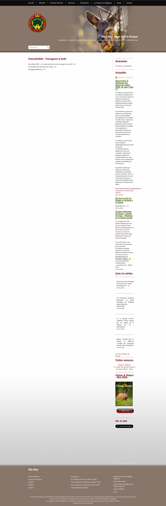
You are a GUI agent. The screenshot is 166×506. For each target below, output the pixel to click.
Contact (129, 3)
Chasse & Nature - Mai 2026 (124, 376)
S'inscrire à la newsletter (123, 66)
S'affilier (31, 482)
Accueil (31, 3)
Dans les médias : (124, 275)
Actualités (120, 73)
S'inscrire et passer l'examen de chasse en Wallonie (122, 232)
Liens (115, 492)
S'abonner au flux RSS (124, 77)
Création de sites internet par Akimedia (83, 503)
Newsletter (121, 61)
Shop (119, 3)
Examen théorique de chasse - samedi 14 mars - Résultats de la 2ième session (124, 215)
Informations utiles (120, 481)
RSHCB (42, 3)
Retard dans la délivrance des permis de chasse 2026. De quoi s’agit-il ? (124, 85)
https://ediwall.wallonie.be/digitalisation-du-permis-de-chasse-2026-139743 (128, 191)
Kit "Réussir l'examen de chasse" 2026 (84, 479)
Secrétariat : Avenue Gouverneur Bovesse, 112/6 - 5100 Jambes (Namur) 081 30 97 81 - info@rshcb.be (98, 40)
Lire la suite (119, 195)
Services (71, 3)
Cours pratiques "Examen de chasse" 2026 (85, 485)
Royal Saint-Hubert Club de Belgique (119, 37)
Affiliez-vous (125, 410)
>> (135, 367)
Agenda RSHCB (119, 489)
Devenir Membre (56, 3)
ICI (75, 64)
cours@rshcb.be (121, 265)
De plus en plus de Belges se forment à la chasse (124, 201)
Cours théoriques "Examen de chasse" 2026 (85, 482)
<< (114, 367)
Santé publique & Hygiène (79, 488)
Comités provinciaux (35, 479)
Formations (84, 3)
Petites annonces (124, 360)
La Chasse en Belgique (103, 3)
